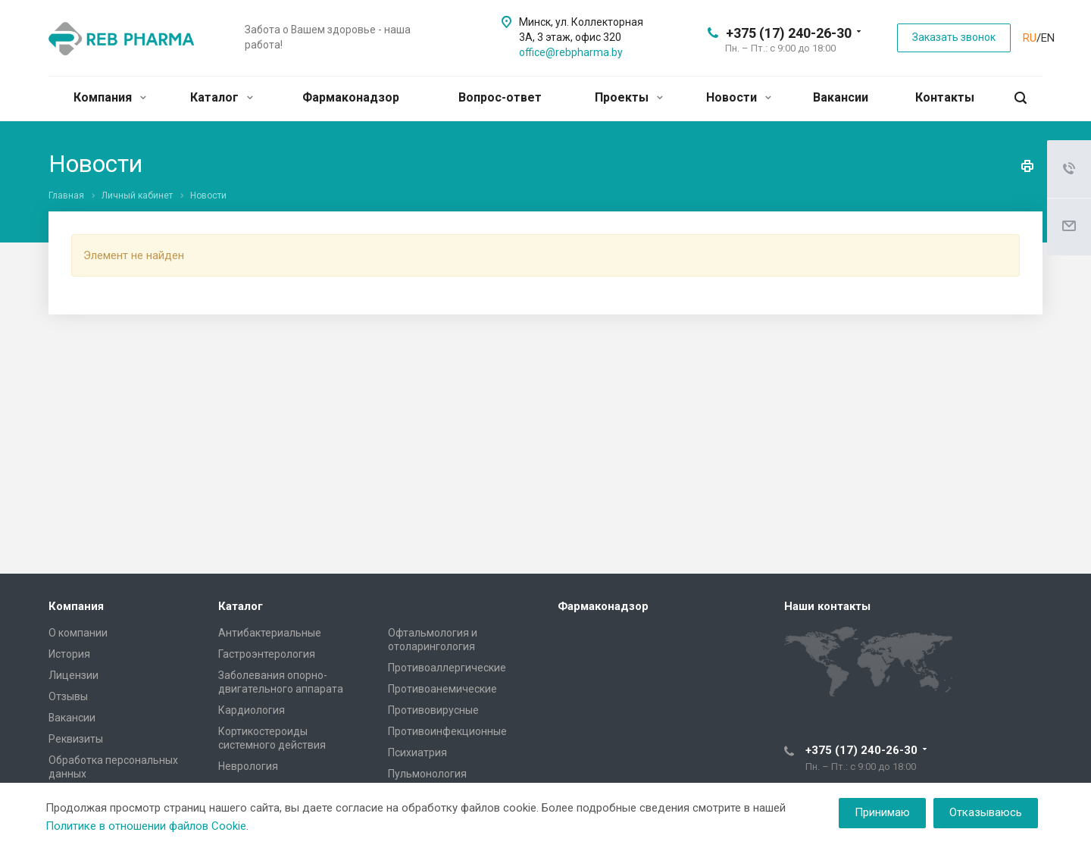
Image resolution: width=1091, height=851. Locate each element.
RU (1029, 38)
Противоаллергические (447, 668)
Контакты (944, 97)
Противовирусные (433, 710)
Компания (109, 97)
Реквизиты (75, 739)
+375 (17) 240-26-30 (789, 33)
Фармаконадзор (350, 97)
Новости (738, 97)
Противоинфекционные (447, 731)
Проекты (629, 97)
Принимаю (882, 812)
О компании (78, 633)
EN (1048, 38)
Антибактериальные (269, 633)
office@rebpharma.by (571, 52)
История (69, 654)
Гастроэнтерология (266, 654)
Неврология (248, 766)
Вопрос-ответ (500, 97)
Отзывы (68, 696)
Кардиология (251, 710)
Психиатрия (417, 752)
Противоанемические (442, 689)
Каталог (221, 97)
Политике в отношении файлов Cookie (145, 826)
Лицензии (73, 675)
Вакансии (840, 97)
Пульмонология (427, 774)
